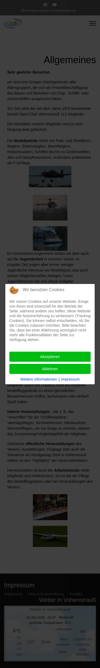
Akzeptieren (50, 357)
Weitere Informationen (38, 379)
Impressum (70, 379)
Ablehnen (50, 369)
